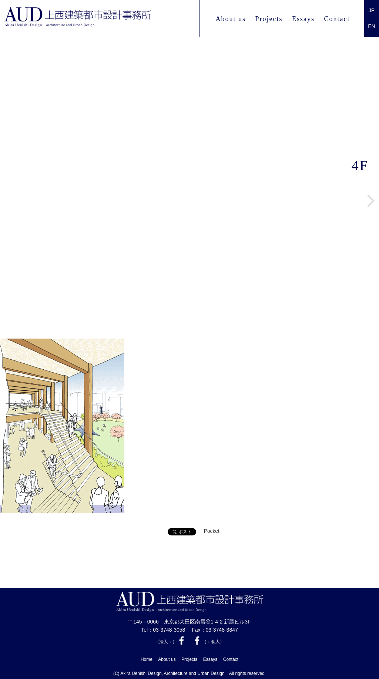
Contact (337, 19)
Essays (303, 19)
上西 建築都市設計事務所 (97, 19)
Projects (268, 19)
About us (230, 19)
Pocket (211, 531)
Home (146, 658)
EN (371, 26)
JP (372, 10)
